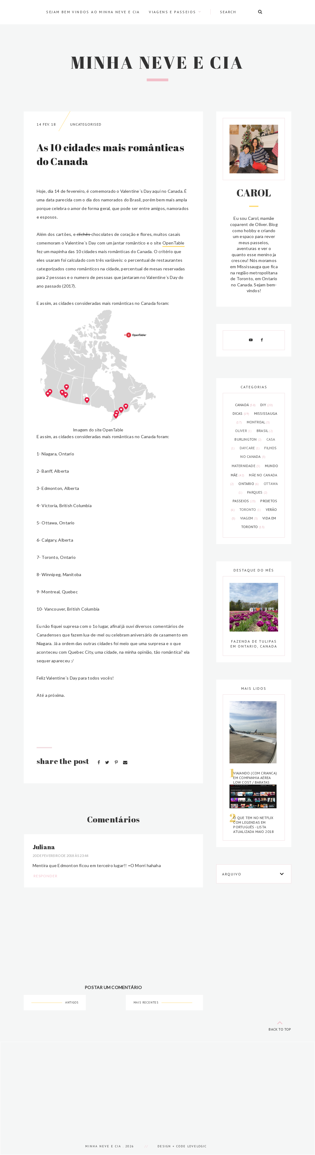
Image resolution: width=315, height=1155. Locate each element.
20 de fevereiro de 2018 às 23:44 (61, 856)
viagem (249, 518)
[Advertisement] (157, 1085)
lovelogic (197, 1146)
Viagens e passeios (172, 12)
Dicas (241, 413)
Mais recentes (146, 1002)
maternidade (246, 465)
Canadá (246, 404)
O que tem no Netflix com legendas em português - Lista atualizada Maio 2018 (253, 824)
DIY (266, 404)
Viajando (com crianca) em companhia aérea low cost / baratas (255, 778)
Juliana (44, 847)
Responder (46, 876)
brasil (265, 430)
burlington (248, 439)
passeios (245, 501)
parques (257, 492)
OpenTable (173, 242)
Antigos (71, 1002)
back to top (280, 1025)
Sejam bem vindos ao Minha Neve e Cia (93, 12)
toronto (250, 509)
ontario (249, 483)
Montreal (258, 422)
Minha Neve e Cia (157, 62)
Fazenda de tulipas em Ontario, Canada (253, 643)
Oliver (244, 430)
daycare (250, 448)
